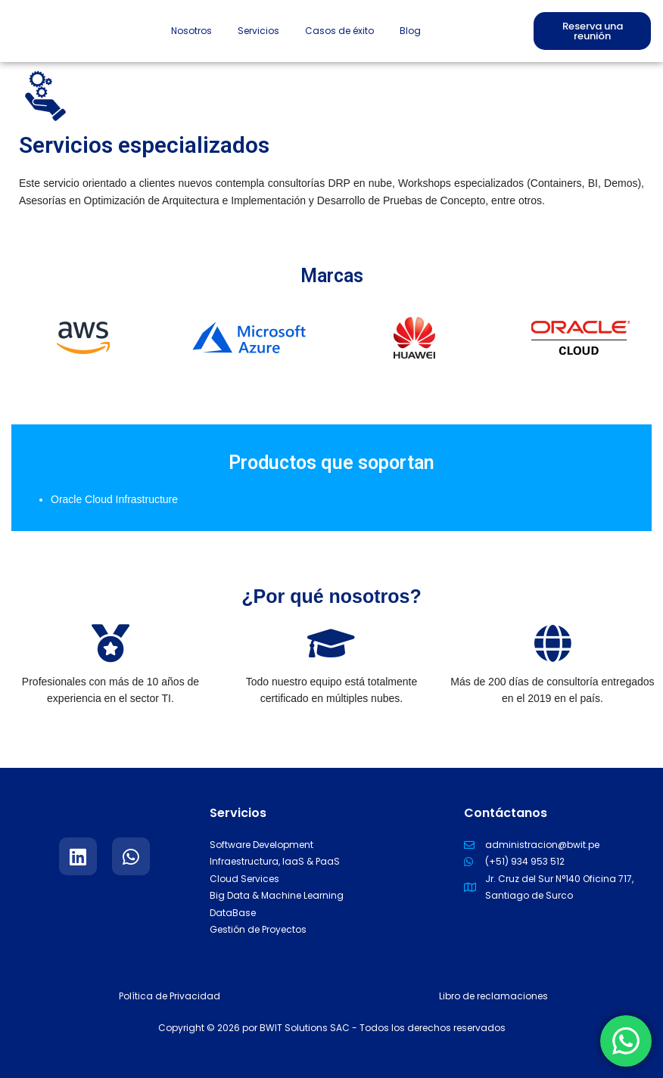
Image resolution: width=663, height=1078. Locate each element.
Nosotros (191, 30)
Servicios (258, 30)
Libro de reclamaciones (493, 995)
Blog (410, 30)
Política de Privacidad (169, 995)
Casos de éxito (339, 30)
